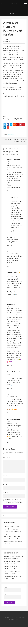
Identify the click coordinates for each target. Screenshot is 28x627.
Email (5, 484)
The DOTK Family (7, 39)
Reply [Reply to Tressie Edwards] (9, 266)
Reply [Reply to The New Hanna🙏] (9, 298)
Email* (12, 596)
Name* (12, 589)
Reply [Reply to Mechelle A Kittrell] (9, 442)
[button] (26, 3)
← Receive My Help (6, 139)
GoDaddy (16, 619)
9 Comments (6, 41)
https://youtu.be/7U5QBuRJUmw (14, 119)
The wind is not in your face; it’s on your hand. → (20, 141)
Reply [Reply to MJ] (9, 413)
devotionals (11, 134)
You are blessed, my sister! (12, 526)
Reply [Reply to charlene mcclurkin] (9, 191)
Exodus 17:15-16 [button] (18, 59)
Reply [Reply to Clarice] (12, 231)
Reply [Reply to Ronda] (9, 365)
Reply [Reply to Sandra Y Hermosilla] (9, 388)
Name (5, 476)
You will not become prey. (12, 529)
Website (6, 492)
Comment (6, 458)
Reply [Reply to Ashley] (9, 245)
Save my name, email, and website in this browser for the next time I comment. (14, 501)
